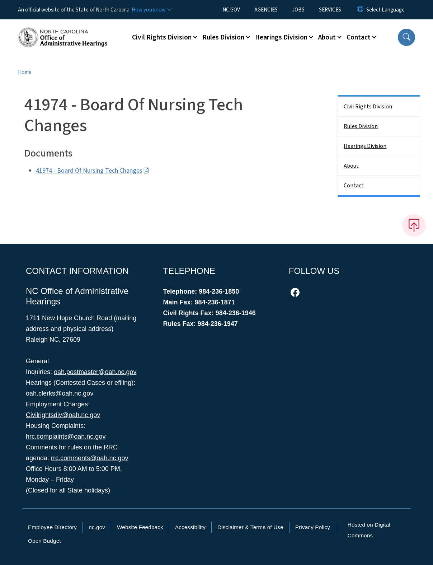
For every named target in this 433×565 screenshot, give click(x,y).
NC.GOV (231, 10)
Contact (354, 186)
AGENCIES (266, 10)
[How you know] (151, 9)
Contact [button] (359, 37)
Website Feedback (140, 527)
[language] (385, 9)
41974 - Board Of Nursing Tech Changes (92, 170)
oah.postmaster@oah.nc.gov (95, 371)
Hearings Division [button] (281, 37)
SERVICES (330, 10)
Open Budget (44, 541)
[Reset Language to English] (360, 9)
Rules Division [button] (223, 37)
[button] (406, 37)
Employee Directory (52, 527)
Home (25, 72)
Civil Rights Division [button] (162, 37)
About (351, 166)
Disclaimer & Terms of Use (250, 527)
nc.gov (97, 527)
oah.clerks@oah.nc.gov (59, 393)
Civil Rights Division (368, 107)
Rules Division (361, 126)
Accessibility (190, 527)
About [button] (327, 37)
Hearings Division (365, 146)
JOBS (298, 10)
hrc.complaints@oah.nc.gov (65, 436)
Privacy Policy (312, 527)
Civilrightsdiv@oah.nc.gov (63, 415)
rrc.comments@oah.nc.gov (89, 458)
